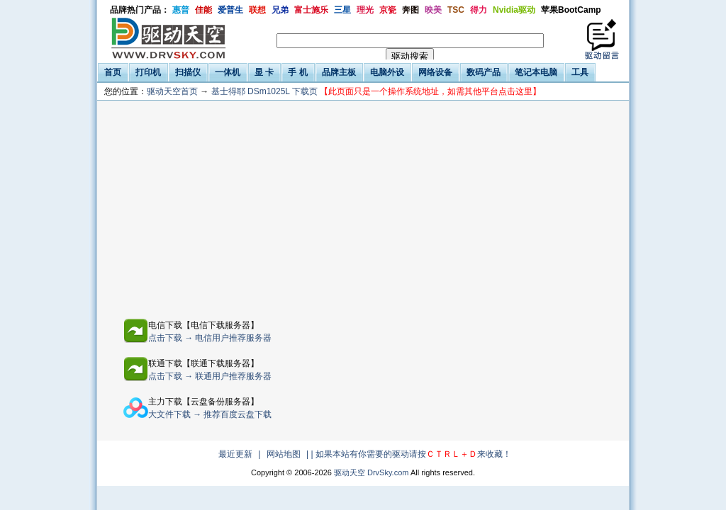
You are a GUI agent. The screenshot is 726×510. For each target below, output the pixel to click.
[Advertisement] (265, 207)
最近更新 (235, 454)
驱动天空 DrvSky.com (371, 472)
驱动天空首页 (172, 91)
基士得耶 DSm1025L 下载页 (376, 91)
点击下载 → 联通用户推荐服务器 (210, 376)
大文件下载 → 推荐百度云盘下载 (210, 414)
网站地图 (284, 454)
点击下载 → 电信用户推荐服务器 (210, 338)
